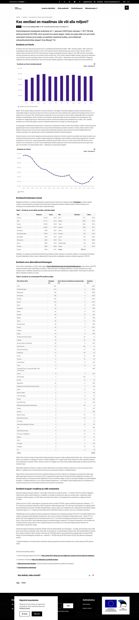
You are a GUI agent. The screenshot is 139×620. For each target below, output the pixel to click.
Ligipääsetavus (87, 2)
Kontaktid (100, 2)
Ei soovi (24, 614)
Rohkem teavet (24, 608)
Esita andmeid (63, 8)
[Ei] (93, 575)
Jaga (17, 583)
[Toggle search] (127, 8)
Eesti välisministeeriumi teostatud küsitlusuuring (64, 266)
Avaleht (18, 17)
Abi (95, 2)
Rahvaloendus (90, 8)
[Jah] (89, 575)
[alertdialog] (36, 608)
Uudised (24, 17)
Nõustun (37, 614)
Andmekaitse (86, 604)
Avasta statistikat (48, 8)
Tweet (23, 583)
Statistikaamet (76, 8)
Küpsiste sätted (87, 608)
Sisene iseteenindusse (111, 2)
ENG (128, 2)
